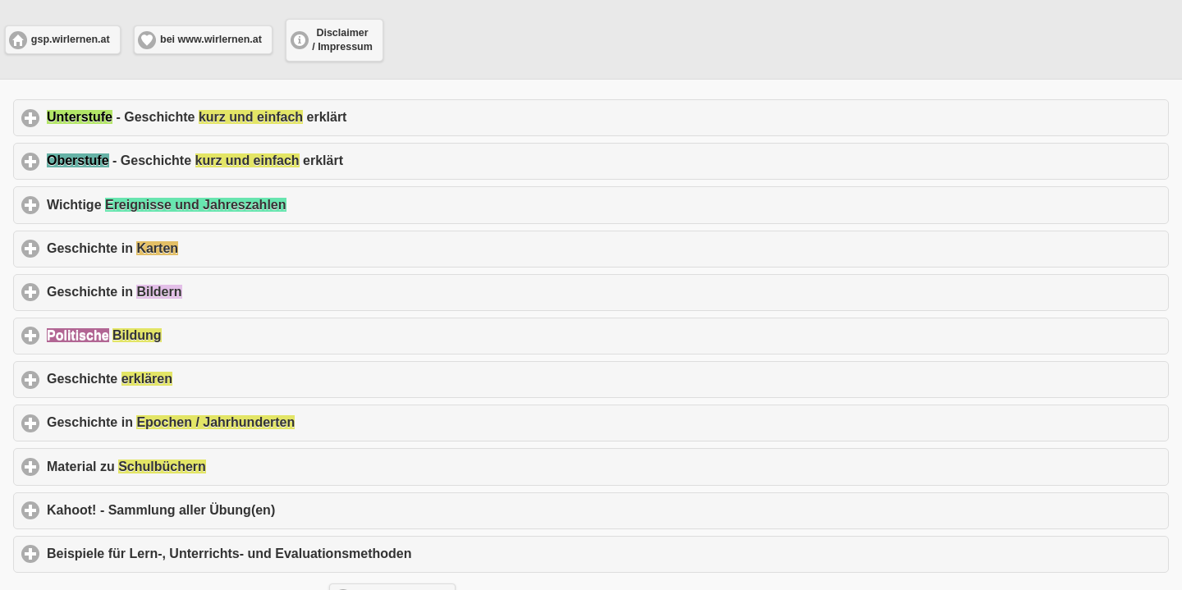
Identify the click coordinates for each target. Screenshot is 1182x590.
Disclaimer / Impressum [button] (342, 39)
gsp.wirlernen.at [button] (70, 39)
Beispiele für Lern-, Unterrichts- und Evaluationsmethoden (306, 553)
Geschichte (186, 378)
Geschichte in (189, 247)
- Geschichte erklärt (273, 116)
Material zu (203, 466)
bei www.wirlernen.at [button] (211, 39)
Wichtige (243, 204)
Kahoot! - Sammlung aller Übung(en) (237, 509)
